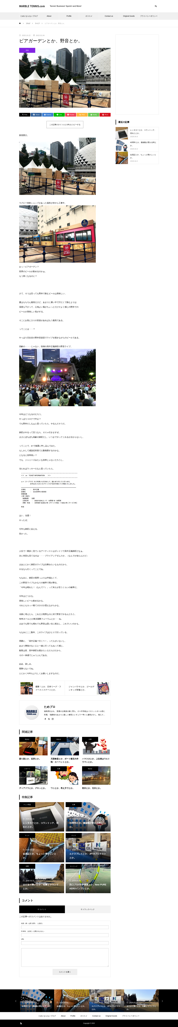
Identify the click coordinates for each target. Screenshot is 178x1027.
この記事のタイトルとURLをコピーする (64, 125)
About (49, 16)
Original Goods (129, 16)
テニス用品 (27, 804)
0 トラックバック (88, 909)
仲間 (27, 866)
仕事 (90, 739)
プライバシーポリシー (148, 16)
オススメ (88, 16)
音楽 (27, 50)
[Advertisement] (137, 75)
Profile (69, 16)
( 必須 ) (31, 923)
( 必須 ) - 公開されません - (33, 931)
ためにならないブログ (29, 16)
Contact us (109, 16)
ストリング (73, 866)
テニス (27, 835)
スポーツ (27, 769)
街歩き (27, 739)
